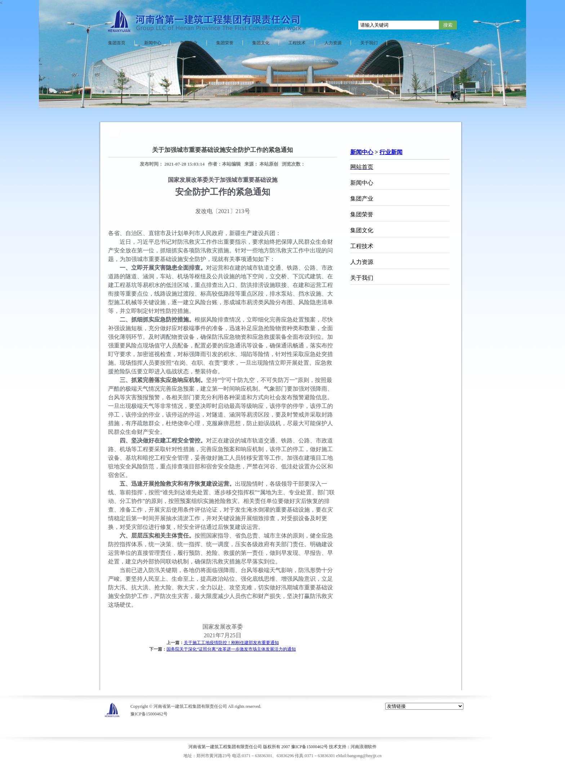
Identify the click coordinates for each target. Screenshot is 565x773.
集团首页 (116, 42)
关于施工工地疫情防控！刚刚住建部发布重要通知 (231, 642)
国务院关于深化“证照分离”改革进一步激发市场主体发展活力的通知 (231, 649)
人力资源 (333, 42)
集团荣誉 (224, 42)
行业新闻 (390, 152)
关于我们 (369, 42)
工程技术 (297, 42)
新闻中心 (152, 42)
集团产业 (188, 42)
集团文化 (261, 42)
